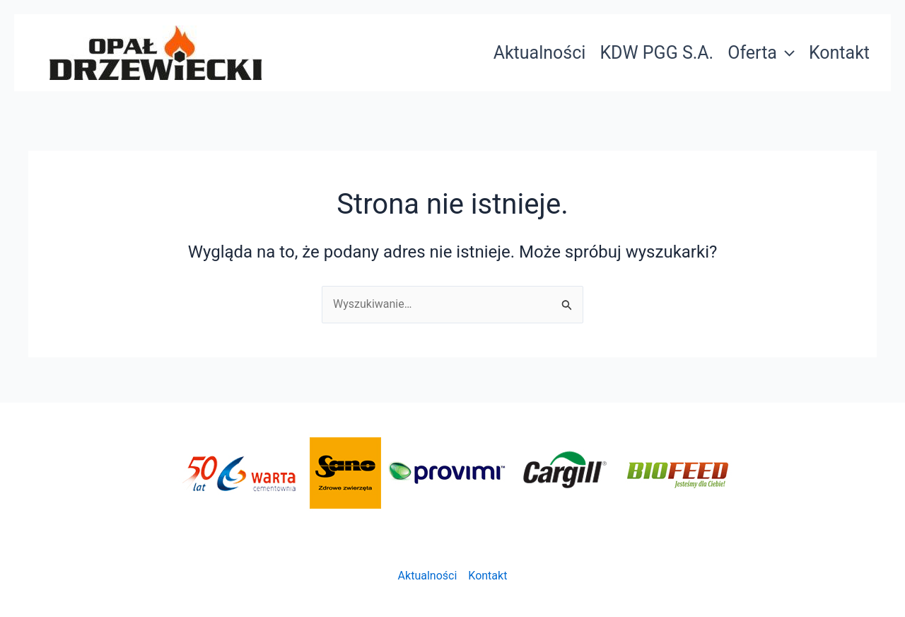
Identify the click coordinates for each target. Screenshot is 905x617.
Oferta (761, 53)
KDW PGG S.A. (656, 52)
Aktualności (540, 52)
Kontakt (839, 52)
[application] (786, 53)
